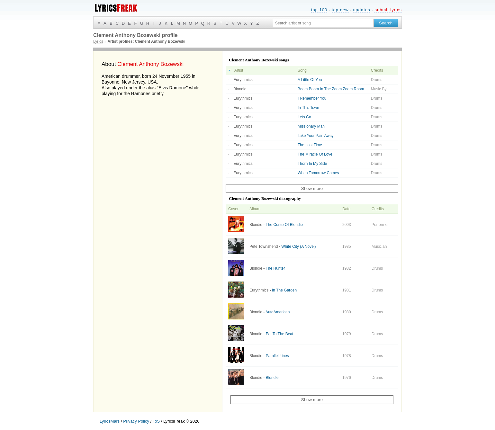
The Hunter (275, 268)
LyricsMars (110, 421)
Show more (312, 188)
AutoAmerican (278, 312)
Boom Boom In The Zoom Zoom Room (331, 89)
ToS (156, 421)
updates (361, 9)
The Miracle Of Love (315, 154)
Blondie (239, 89)
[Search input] (323, 23)
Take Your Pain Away (316, 135)
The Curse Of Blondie (284, 224)
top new (340, 9)
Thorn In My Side (312, 163)
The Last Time (310, 145)
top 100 (319, 9)
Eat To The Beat (279, 334)
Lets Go (304, 117)
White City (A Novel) (298, 246)
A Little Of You (310, 79)
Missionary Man (311, 126)
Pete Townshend (263, 246)
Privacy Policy (136, 421)
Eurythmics (242, 79)
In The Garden (284, 290)
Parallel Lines (277, 356)
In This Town (308, 107)
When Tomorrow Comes (318, 173)
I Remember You (312, 98)
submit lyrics (388, 9)
